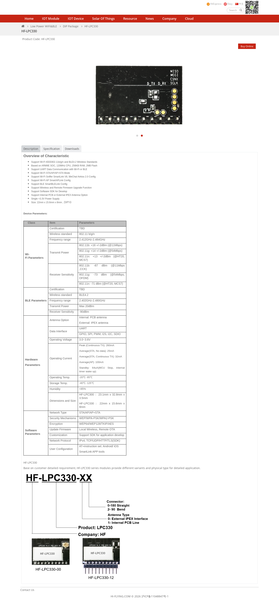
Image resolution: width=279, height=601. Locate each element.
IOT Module (50, 18)
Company (169, 18)
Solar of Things (103, 18)
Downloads (72, 149)
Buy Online (247, 46)
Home (29, 18)
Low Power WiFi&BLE (43, 26)
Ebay (228, 4)
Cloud (189, 18)
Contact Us (27, 590)
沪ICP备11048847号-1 (155, 596)
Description (30, 149)
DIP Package (70, 26)
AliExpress (214, 4)
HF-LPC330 (91, 26)
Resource (130, 18)
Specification (51, 149)
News (150, 18)
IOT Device (76, 18)
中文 (239, 3)
